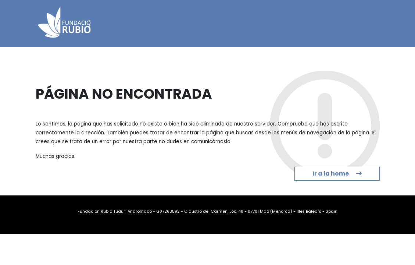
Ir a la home (337, 173)
